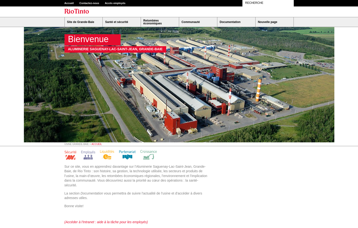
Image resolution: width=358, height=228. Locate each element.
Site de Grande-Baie (80, 22)
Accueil (69, 3)
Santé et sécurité (116, 22)
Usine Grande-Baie (76, 144)
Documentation (230, 22)
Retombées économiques (152, 22)
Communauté (191, 22)
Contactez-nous (89, 3)
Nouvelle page (267, 22)
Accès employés (115, 3)
